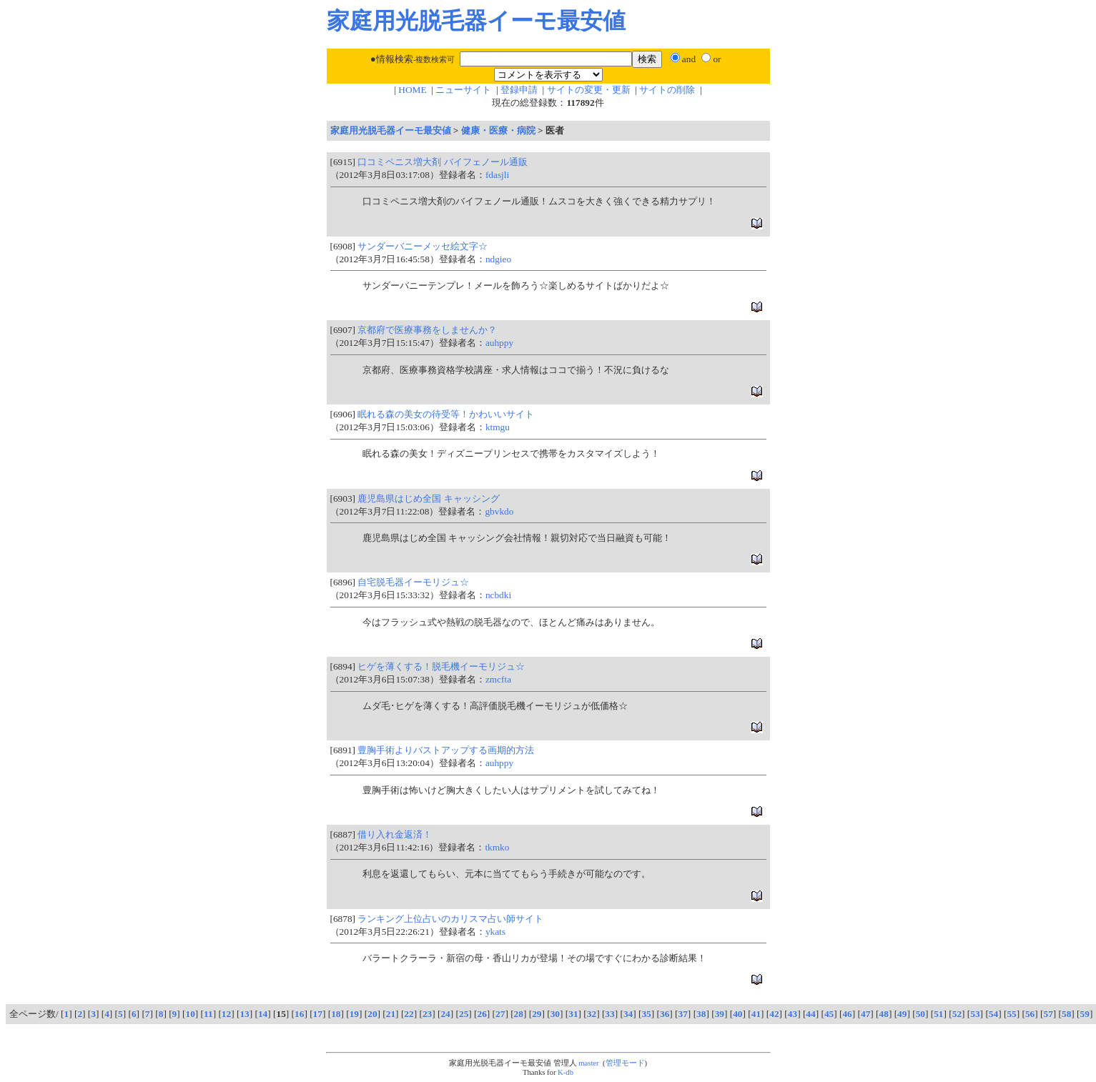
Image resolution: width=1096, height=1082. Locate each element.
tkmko (497, 847)
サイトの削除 (667, 89)
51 (938, 1013)
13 (244, 1013)
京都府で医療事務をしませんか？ (427, 329)
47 (865, 1013)
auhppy (499, 342)
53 (974, 1013)
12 (226, 1013)
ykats (495, 931)
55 (1011, 1013)
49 (902, 1013)
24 (445, 1013)
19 (354, 1013)
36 (664, 1013)
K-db (565, 1072)
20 (372, 1013)
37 (683, 1013)
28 (518, 1013)
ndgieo (498, 259)
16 (299, 1013)
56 (1030, 1013)
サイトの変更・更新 (589, 89)
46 (846, 1013)
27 (500, 1013)
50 (920, 1013)
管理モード (625, 1063)
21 (390, 1013)
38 (701, 1013)
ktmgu (497, 427)
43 (792, 1013)
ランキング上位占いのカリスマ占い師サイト (450, 918)
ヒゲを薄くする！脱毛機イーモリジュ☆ (441, 666)
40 (737, 1013)
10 (190, 1013)
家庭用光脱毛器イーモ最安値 (390, 130)
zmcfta (498, 679)
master (588, 1063)
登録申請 (519, 89)
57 (1047, 1013)
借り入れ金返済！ (394, 834)
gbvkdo (499, 511)
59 (1085, 1013)
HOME (412, 89)
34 (628, 1013)
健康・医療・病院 (498, 130)
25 (463, 1013)
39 (719, 1013)
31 (573, 1013)
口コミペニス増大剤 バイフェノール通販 (442, 162)
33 (609, 1013)
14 (262, 1013)
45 (829, 1013)
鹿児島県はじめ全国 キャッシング (428, 498)
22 (408, 1013)
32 (591, 1013)
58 (1066, 1013)
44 (810, 1013)
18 (335, 1013)
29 (536, 1013)
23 (427, 1013)
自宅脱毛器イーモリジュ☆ (413, 582)
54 (993, 1013)
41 (756, 1013)
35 (646, 1013)
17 (317, 1013)
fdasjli (497, 174)
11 (208, 1013)
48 (884, 1013)
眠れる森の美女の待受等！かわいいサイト (445, 414)
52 (957, 1013)
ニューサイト (463, 89)
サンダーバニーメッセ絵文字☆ (422, 246)
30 (555, 1013)
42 (774, 1013)
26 (482, 1013)
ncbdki (498, 595)
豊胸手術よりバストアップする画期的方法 (445, 750)
